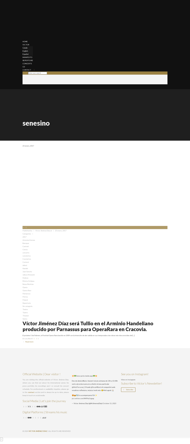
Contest (26, 262)
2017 (24, 237)
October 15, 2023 (109, 403)
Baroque (26, 243)
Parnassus (26, 294)
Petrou (25, 297)
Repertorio (27, 303)
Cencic (25, 249)
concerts (26, 253)
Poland (25, 300)
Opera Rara (27, 290)
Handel (25, 268)
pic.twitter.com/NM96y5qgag (83, 398)
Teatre (25, 309)
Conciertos (27, 259)
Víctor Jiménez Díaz (42, 231)
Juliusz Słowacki (29, 275)
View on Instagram (128, 380)
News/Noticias (28, 284)
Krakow (25, 278)
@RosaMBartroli (97, 387)
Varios (25, 319)
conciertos (27, 256)
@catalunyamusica (84, 384)
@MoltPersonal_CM (79, 387)
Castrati (26, 246)
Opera (25, 287)
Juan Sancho (27, 272)
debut (25, 265)
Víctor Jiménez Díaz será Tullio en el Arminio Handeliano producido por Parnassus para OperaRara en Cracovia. (88, 326)
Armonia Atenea (29, 240)
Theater (26, 316)
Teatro (25, 312)
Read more (29, 342)
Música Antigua (28, 281)
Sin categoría (27, 306)
